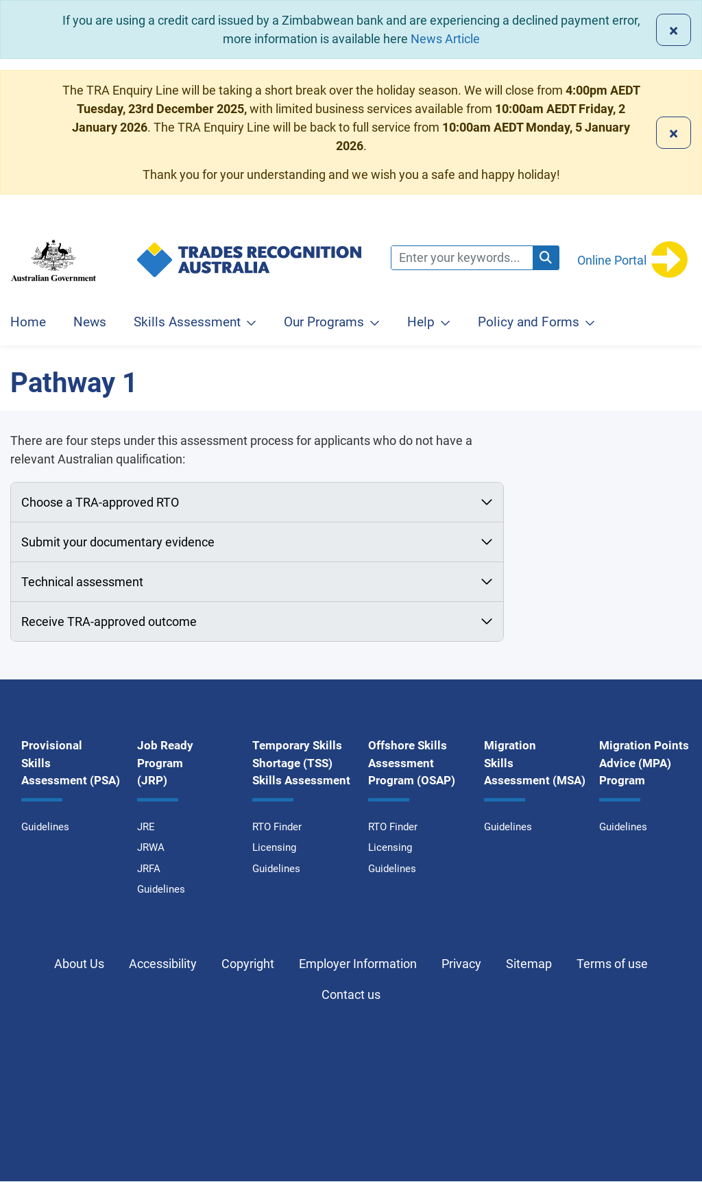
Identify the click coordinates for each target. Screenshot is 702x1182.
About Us (79, 963)
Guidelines (45, 827)
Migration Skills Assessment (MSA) (534, 762)
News (89, 322)
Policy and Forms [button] (528, 322)
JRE (146, 827)
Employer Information (358, 963)
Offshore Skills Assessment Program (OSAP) (411, 762)
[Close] (673, 30)
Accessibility (163, 963)
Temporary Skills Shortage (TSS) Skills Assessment (301, 762)
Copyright (247, 963)
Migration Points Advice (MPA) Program (644, 762)
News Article (445, 39)
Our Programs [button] (324, 322)
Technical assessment (83, 582)
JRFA (148, 869)
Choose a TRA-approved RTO (100, 502)
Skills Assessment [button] (187, 322)
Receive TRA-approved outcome (110, 621)
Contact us (351, 994)
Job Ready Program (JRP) (165, 762)
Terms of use (612, 963)
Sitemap (529, 963)
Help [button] (421, 322)
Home (28, 322)
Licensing (274, 847)
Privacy (461, 963)
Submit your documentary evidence (118, 542)
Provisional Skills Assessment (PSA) (70, 762)
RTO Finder (277, 827)
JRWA (151, 847)
